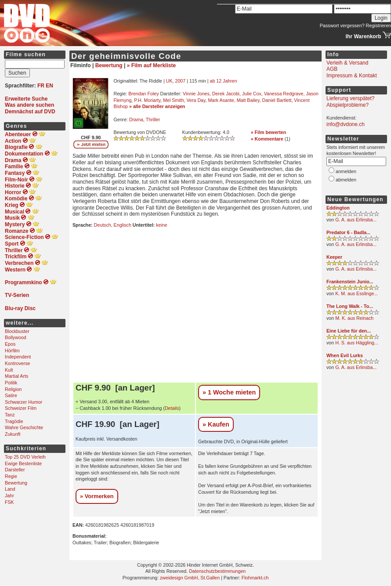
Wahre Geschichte (24, 427)
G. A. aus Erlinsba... (356, 219)
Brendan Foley (143, 93)
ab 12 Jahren (223, 80)
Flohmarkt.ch (255, 577)
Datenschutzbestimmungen (217, 571)
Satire (11, 395)
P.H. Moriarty (147, 100)
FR (40, 86)
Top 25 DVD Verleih (25, 456)
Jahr (9, 495)
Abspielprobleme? (347, 105)
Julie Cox (251, 93)
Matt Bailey (248, 100)
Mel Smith (173, 100)
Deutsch (102, 225)
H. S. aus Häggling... (356, 342)
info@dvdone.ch (345, 124)
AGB (331, 69)
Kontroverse (17, 363)
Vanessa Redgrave (284, 93)
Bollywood (15, 337)
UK (169, 80)
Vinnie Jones (196, 93)
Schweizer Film (20, 408)
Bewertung (16, 482)
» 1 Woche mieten (229, 392)
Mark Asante (221, 100)
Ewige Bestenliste (23, 463)
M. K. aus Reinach (354, 318)
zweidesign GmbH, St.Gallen (190, 577)
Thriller (153, 119)
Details (172, 408)
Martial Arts (16, 376)
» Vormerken (97, 496)
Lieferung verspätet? (350, 98)
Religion (13, 389)
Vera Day (196, 100)
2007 (180, 80)
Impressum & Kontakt (351, 75)
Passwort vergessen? (342, 25)
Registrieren (378, 25)
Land (10, 489)
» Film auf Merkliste (151, 65)
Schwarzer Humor (23, 402)
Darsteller (15, 469)
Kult (9, 370)
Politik (11, 382)
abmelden (346, 179)
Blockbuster (17, 331)
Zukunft (13, 434)
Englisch (122, 225)
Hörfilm (12, 350)
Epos (10, 344)
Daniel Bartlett (276, 100)
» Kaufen (216, 424)
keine (161, 225)
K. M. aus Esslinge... (356, 293)
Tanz (10, 414)
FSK (9, 502)
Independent (18, 356)
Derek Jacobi (225, 93)
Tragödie (14, 421)
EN (49, 86)
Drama (136, 119)
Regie (11, 476)
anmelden (346, 171)
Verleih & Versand (347, 63)
